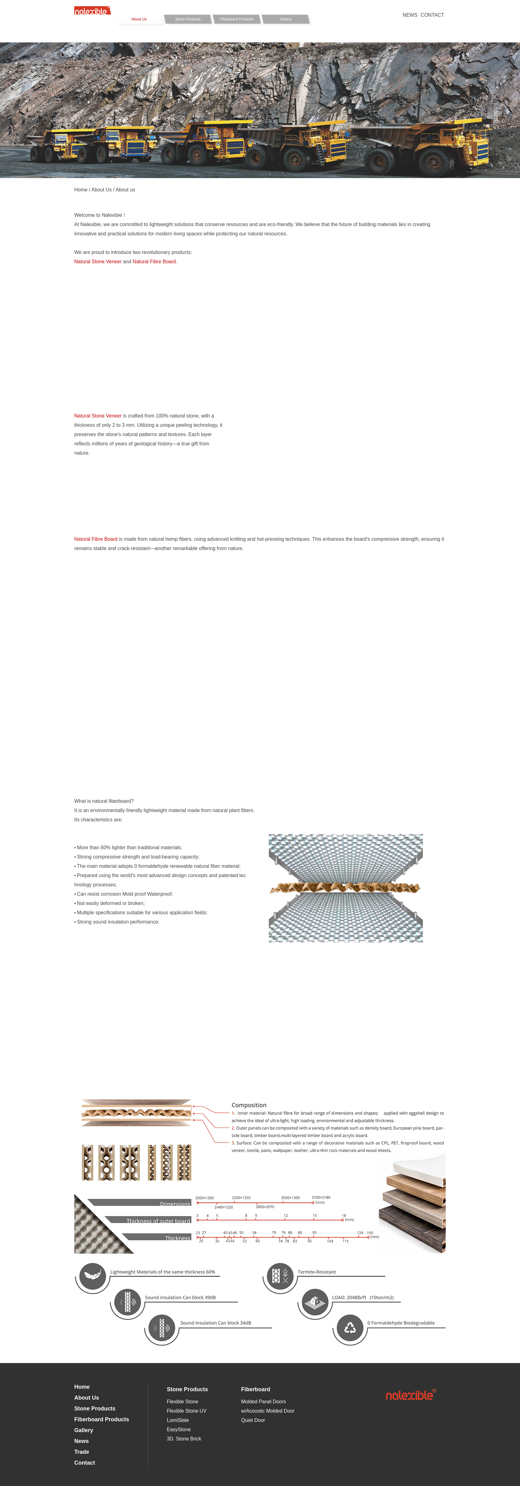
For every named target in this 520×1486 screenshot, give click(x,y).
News (81, 1441)
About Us (138, 19)
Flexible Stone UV (186, 1411)
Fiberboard (255, 1389)
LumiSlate (178, 1420)
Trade (81, 1452)
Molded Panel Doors (263, 1401)
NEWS (410, 15)
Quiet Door (253, 1420)
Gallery (286, 19)
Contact (84, 1463)
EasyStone (179, 1429)
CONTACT (432, 15)
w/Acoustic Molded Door (268, 1411)
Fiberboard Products (237, 19)
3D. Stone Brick (184, 1438)
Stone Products (188, 19)
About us (125, 189)
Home (81, 189)
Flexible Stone (182, 1401)
